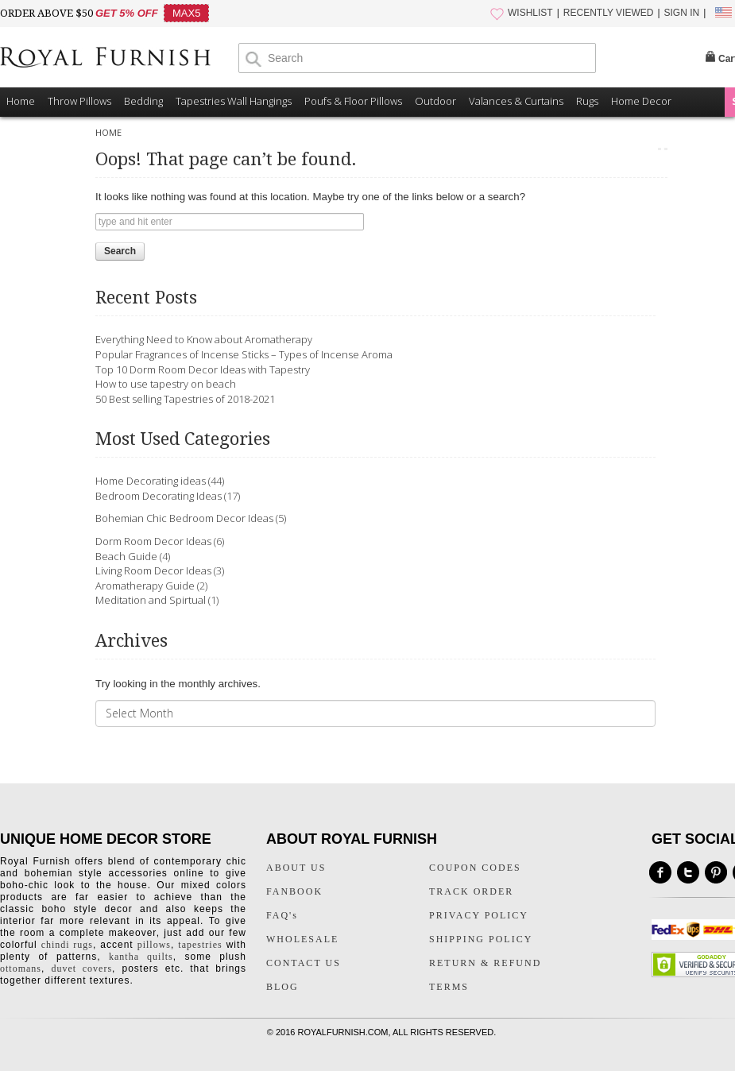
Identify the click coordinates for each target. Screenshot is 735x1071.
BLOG (282, 986)
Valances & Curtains (516, 101)
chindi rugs (67, 944)
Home (20, 101)
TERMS (449, 986)
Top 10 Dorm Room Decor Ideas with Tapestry (202, 369)
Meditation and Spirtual (150, 600)
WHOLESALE (302, 939)
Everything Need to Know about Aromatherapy (203, 339)
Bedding (143, 101)
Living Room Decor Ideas (153, 570)
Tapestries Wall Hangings (234, 101)
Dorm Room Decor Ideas (153, 541)
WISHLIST (530, 12)
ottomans (20, 968)
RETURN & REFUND (485, 963)
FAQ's (282, 915)
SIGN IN (682, 12)
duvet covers (81, 968)
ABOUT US (296, 867)
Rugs (587, 101)
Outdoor (435, 101)
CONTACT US (303, 963)
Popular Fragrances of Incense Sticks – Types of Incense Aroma (244, 354)
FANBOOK (294, 891)
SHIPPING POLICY (480, 939)
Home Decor (641, 101)
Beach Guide (126, 556)
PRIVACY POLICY (478, 915)
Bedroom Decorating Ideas (158, 496)
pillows (154, 944)
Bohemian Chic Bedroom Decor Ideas (184, 518)
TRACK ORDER (471, 891)
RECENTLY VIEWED (608, 12)
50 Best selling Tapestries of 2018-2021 (185, 399)
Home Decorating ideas (150, 481)
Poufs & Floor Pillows (353, 101)
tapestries (200, 944)
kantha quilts (141, 956)
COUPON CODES (475, 867)
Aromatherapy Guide (145, 585)
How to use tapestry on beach (165, 384)
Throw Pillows (79, 101)
